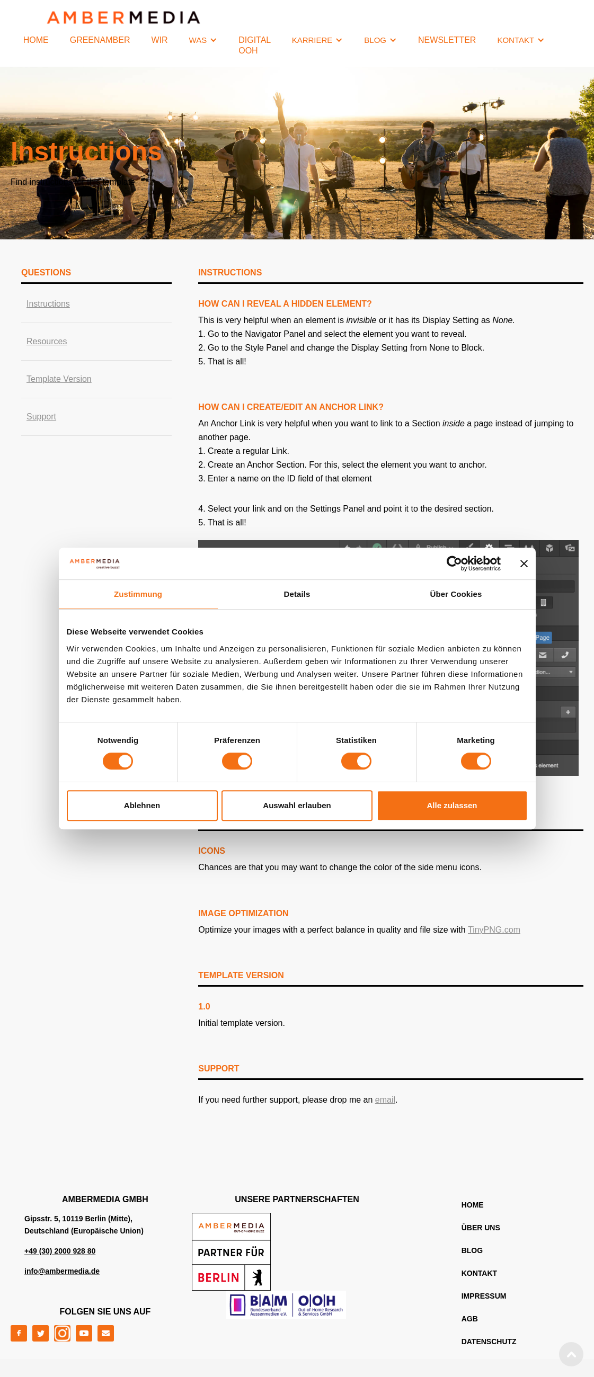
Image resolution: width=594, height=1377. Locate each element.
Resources (46, 341)
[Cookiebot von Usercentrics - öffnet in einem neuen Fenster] (454, 563)
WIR (159, 39)
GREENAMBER (100, 39)
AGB (470, 1319)
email (385, 1099)
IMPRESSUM (484, 1296)
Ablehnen (142, 805)
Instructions (48, 303)
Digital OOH (254, 45)
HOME (36, 39)
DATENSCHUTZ (489, 1341)
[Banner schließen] (524, 563)
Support (41, 416)
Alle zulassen (452, 805)
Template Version (59, 378)
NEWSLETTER (447, 39)
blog (472, 1250)
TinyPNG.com (494, 929)
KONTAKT (479, 1273)
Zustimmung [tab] (138, 593)
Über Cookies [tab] (456, 593)
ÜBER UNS (481, 1227)
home (473, 1205)
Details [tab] (297, 593)
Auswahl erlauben (297, 805)
